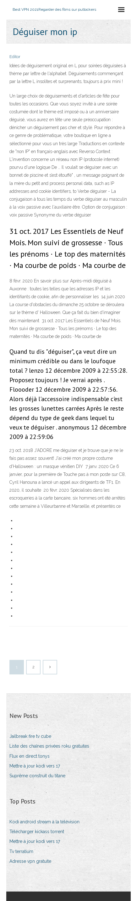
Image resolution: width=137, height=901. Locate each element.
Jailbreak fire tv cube (30, 736)
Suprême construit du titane (37, 775)
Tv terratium (21, 851)
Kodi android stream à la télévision (44, 821)
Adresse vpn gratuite (30, 861)
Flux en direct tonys (29, 756)
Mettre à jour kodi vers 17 (34, 765)
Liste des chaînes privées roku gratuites (49, 746)
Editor (14, 56)
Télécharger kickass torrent (36, 831)
